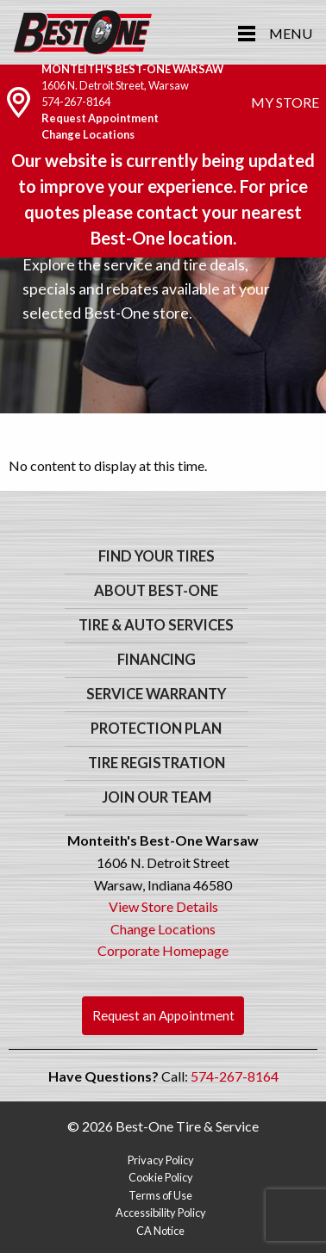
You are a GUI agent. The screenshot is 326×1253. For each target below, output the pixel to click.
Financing (156, 659)
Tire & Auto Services (156, 625)
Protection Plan (156, 728)
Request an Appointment (163, 1015)
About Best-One (156, 590)
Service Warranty (156, 694)
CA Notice (160, 1230)
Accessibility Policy (161, 1212)
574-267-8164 (75, 102)
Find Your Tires (156, 556)
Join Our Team (156, 797)
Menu (290, 33)
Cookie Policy (161, 1177)
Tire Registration (156, 763)
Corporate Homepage (163, 950)
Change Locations (88, 134)
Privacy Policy (161, 1160)
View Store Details (163, 906)
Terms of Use (160, 1195)
